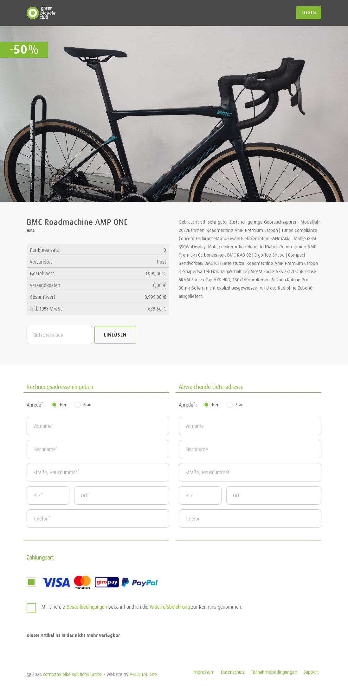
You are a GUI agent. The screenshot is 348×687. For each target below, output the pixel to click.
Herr (64, 405)
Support (311, 672)
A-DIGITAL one (143, 674)
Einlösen (115, 335)
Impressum (204, 672)
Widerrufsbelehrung (170, 607)
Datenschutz (233, 672)
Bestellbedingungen (86, 607)
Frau (87, 405)
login (308, 13)
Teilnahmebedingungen (274, 672)
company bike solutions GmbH (72, 674)
